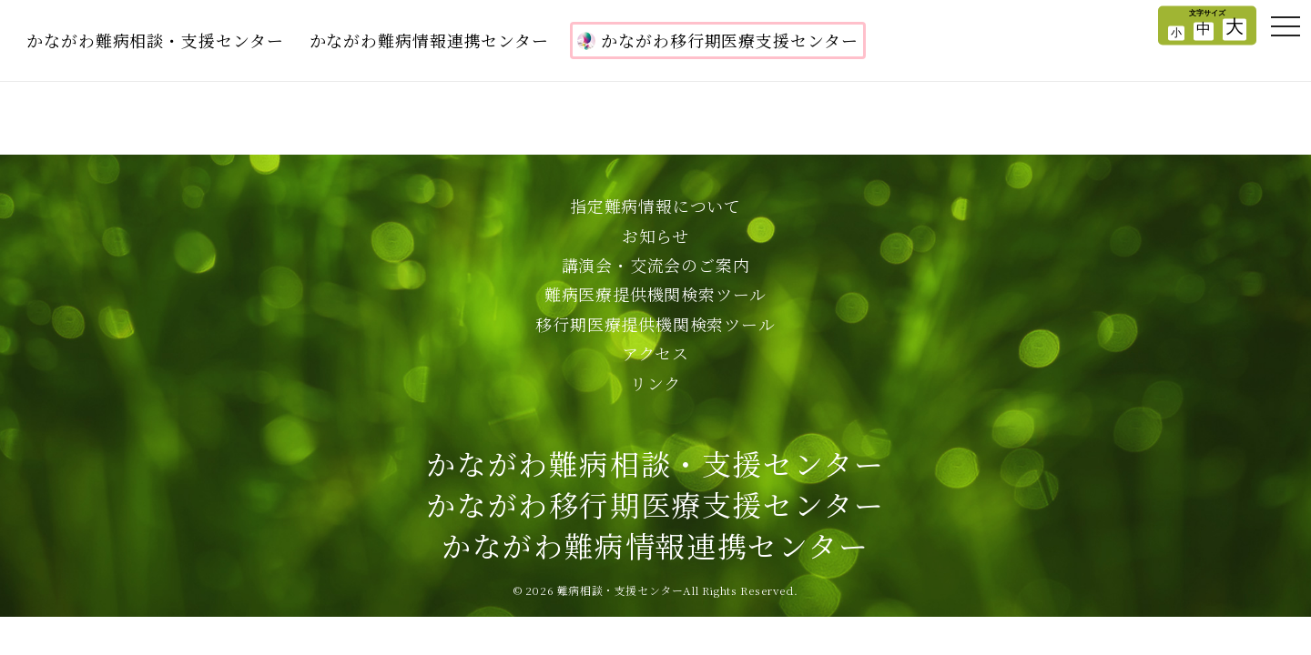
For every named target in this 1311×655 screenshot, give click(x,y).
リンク (655, 383)
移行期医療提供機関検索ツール (655, 324)
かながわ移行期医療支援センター (718, 40)
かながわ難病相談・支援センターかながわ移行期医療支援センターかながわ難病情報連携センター (655, 504)
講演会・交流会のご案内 (656, 265)
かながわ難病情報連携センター (430, 40)
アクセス (655, 353)
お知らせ (655, 235)
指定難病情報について (655, 205)
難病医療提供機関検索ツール (655, 294)
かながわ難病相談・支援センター (155, 40)
